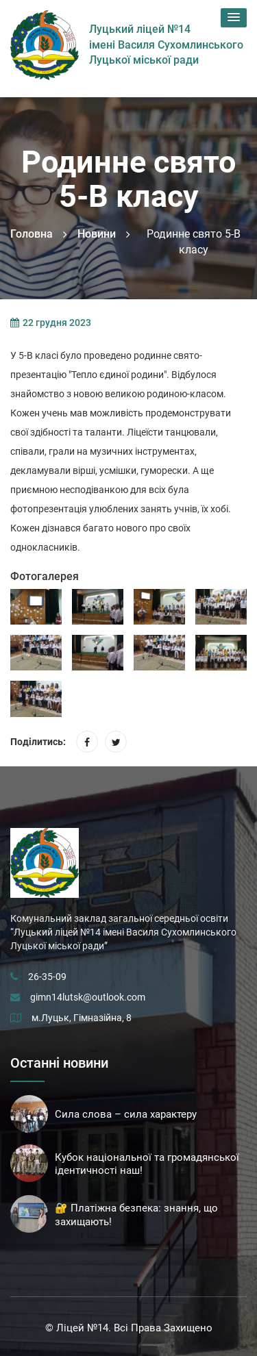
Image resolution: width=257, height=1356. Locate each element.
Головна (31, 233)
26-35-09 (47, 976)
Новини (96, 233)
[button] (234, 17)
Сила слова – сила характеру (126, 1114)
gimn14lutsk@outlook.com (87, 997)
